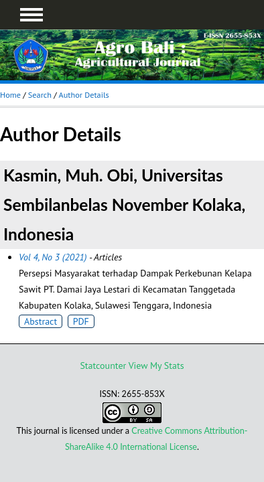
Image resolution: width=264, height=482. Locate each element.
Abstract (40, 321)
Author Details (84, 95)
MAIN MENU (31, 14)
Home (10, 95)
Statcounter (103, 365)
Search (40, 95)
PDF (81, 321)
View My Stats (156, 365)
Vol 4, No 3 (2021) (52, 257)
